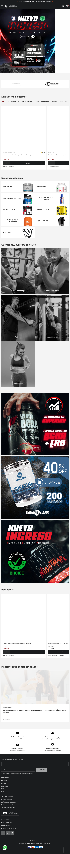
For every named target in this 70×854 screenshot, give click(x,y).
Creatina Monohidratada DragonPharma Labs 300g (18, 251)
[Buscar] (63, 6)
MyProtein (51, 152)
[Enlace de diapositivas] (35, 41)
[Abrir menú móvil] (2, 6)
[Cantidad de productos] (6, 259)
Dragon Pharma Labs (9, 248)
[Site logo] (11, 6)
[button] (24, 259)
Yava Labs (51, 833)
